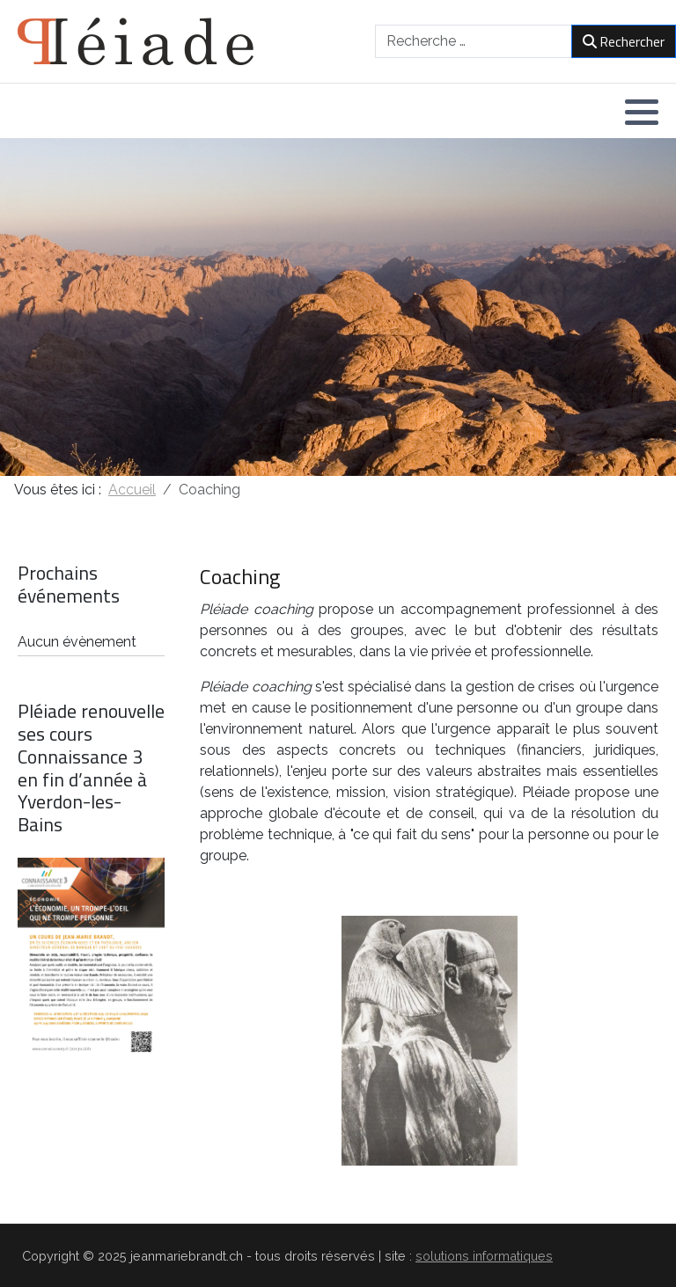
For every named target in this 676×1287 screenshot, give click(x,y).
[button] (641, 111)
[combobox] (473, 41)
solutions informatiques (484, 1255)
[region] (338, 307)
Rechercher (624, 41)
